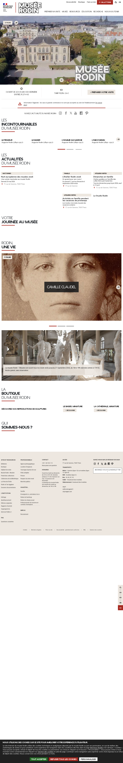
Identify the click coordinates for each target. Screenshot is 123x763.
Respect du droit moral (27, 707)
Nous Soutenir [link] (112, 12)
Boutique (81, 2)
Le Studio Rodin (101, 302)
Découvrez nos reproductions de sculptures (24, 596)
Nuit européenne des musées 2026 (18, 301)
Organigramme (5, 738)
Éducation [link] (87, 12)
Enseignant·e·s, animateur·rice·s (30, 723)
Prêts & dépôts (25, 701)
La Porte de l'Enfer (6, 710)
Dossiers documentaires (8, 716)
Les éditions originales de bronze (102, 656)
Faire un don (91, 2)
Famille (23, 720)
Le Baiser (36, 186)
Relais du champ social (27, 729)
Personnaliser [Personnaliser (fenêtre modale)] (88, 759)
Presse (23, 704)
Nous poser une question (49, 694)
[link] (60, 113)
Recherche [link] (98, 12)
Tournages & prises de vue (28, 698)
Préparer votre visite (101, 92)
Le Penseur (7, 186)
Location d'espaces (26, 695)
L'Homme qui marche (72, 186)
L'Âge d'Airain (98, 186)
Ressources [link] (75, 12)
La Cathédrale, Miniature (106, 587)
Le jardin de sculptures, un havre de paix (19, 373)
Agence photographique (28, 692)
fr (120, 2)
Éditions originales (6, 732)
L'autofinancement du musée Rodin (59, 656)
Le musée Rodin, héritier (16, 656)
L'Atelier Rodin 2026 (73, 252)
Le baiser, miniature (72, 587)
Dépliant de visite (6, 698)
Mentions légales (96, 748)
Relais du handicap (26, 726)
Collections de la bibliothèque (9, 707)
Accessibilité (71, 2)
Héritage (3, 726)
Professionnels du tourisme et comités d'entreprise (29, 732)
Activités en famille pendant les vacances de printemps (75, 307)
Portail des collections (7, 704)
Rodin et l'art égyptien (7, 713)
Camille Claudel (61, 441)
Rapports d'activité (6, 735)
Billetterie (4, 692)
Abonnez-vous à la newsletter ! (107, 699)
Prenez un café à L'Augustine (58, 375)
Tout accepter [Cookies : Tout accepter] (38, 759)
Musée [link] (65, 12)
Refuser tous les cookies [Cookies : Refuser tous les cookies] (63, 759)
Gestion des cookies (45, 752)
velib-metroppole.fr (68, 718)
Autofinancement (6, 729)
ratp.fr (64, 715)
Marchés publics (25, 710)
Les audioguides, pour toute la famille (102, 375)
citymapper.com (67, 720)
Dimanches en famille (104, 252)
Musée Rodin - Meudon (8, 701)
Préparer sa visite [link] (52, 12)
